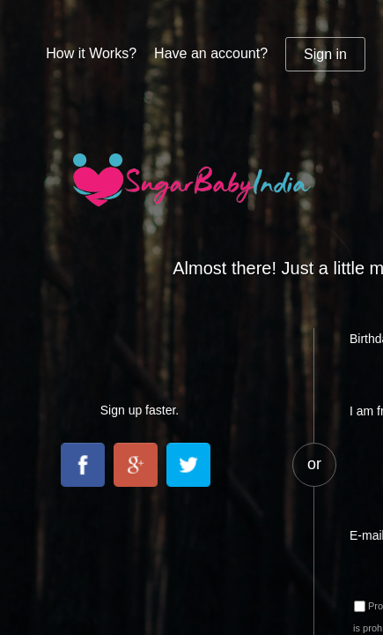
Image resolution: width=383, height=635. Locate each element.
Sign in (325, 54)
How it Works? (91, 53)
